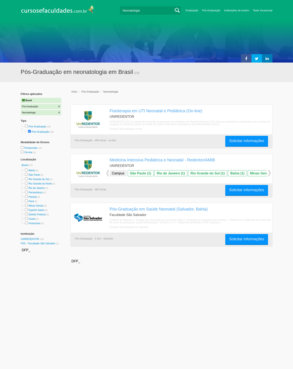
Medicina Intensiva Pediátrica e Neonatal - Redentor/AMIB (162, 160)
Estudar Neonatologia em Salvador (129, 227)
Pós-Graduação (211, 10)
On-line (28, 152)
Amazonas (34, 223)
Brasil (25, 165)
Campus (118, 173)
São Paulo (34, 174)
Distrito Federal (37, 214)
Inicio (74, 91)
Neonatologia (110, 91)
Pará (31, 201)
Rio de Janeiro (37, 188)
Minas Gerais (36, 205)
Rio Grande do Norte (40, 183)
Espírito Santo (36, 210)
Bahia (32, 170)
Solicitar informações (246, 141)
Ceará (32, 218)
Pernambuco (36, 192)
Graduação (191, 10)
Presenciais (31, 148)
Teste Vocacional (262, 10)
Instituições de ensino (236, 10)
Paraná (33, 196)
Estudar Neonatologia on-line (126, 128)
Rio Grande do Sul (39, 179)
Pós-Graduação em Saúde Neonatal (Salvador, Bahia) (159, 209)
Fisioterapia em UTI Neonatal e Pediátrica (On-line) (156, 111)
